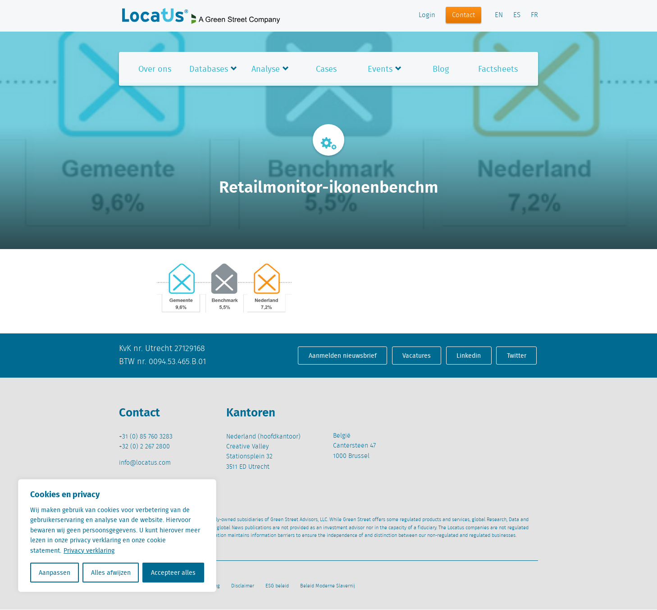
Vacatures (416, 355)
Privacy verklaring (89, 550)
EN (499, 15)
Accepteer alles (173, 572)
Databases (208, 69)
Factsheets (498, 69)
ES (516, 15)
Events (380, 69)
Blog (441, 69)
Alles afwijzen (111, 572)
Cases (326, 69)
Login (427, 15)
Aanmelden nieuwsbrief (343, 355)
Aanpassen (54, 572)
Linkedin (468, 355)
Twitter (516, 355)
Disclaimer (242, 586)
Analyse (265, 69)
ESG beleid (277, 586)
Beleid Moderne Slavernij (327, 586)
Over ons (154, 69)
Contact (463, 15)
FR (534, 15)
